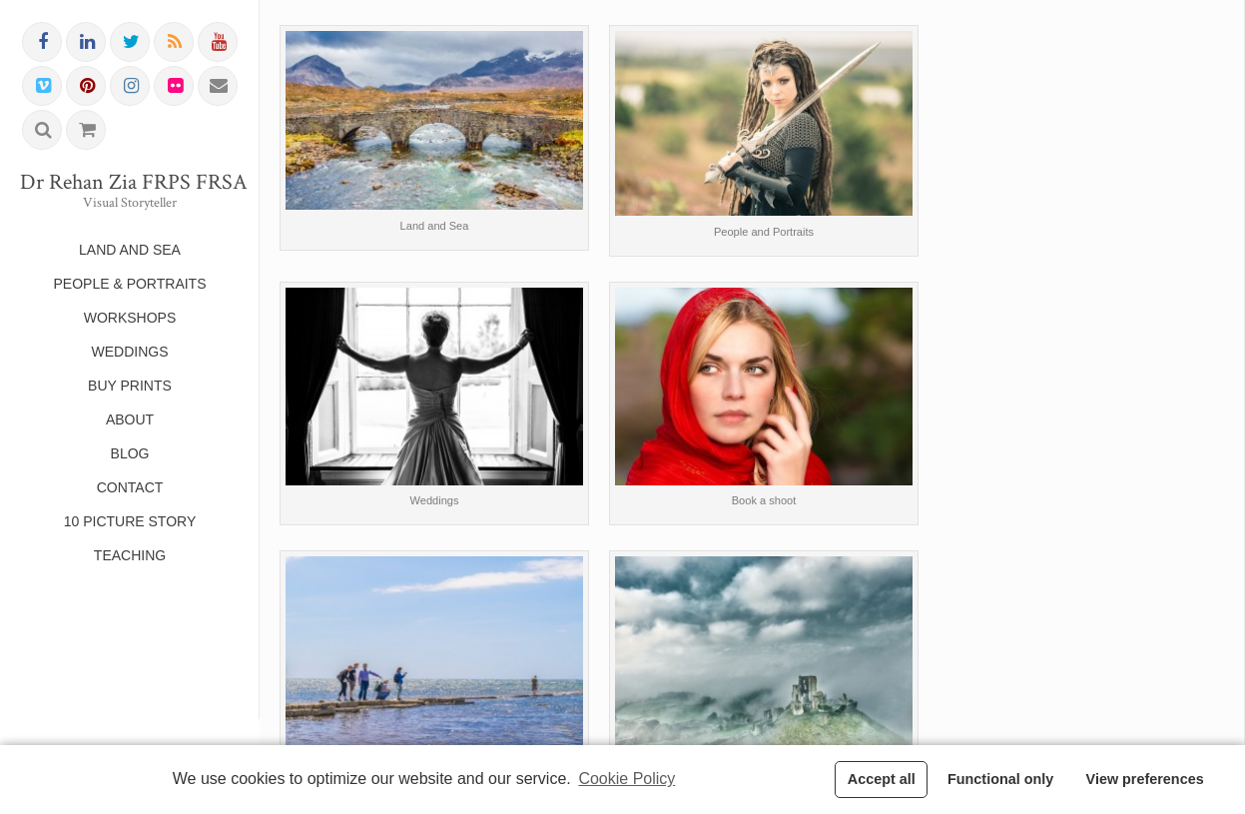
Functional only (1000, 779)
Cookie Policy (626, 778)
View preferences (1145, 779)
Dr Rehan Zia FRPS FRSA (130, 183)
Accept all (882, 779)
